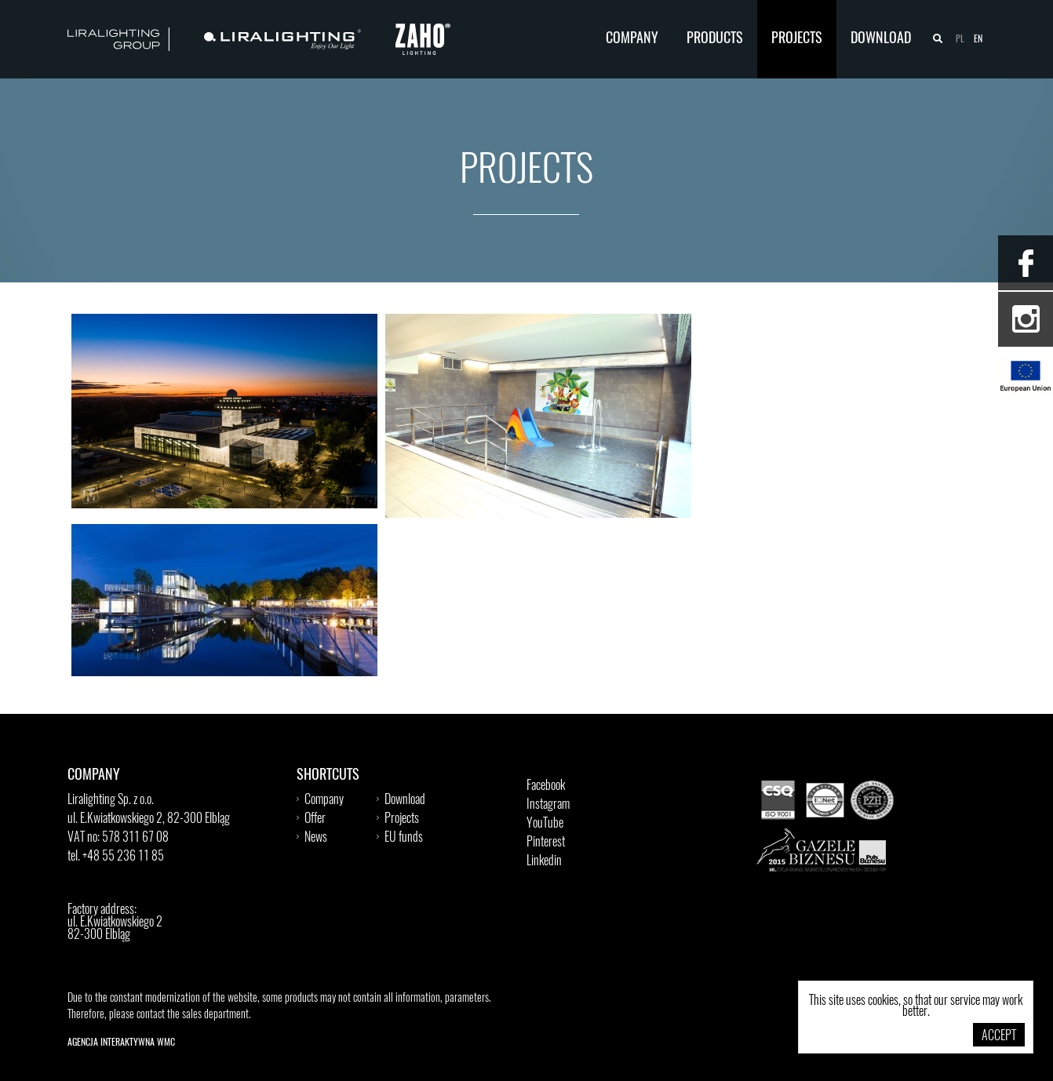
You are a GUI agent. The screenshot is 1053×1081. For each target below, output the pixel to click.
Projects (796, 39)
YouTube (544, 823)
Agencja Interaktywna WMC (121, 1042)
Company (632, 39)
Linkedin (544, 861)
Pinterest (545, 842)
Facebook (545, 786)
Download (881, 39)
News (315, 838)
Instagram (548, 805)
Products (715, 39)
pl (960, 39)
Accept (999, 1036)
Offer (315, 819)
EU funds (403, 838)
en (978, 39)
